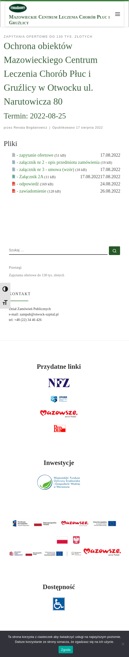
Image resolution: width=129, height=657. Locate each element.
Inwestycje (59, 462)
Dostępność (59, 587)
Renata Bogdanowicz (30, 127)
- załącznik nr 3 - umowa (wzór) (46, 169)
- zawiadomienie (32, 191)
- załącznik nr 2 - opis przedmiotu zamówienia (59, 162)
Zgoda (65, 650)
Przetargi (15, 267)
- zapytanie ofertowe (35, 155)
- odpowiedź (28, 183)
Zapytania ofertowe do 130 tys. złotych (36, 275)
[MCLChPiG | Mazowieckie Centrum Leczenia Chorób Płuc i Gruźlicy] (18, 7)
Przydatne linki (59, 366)
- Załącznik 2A (30, 176)
